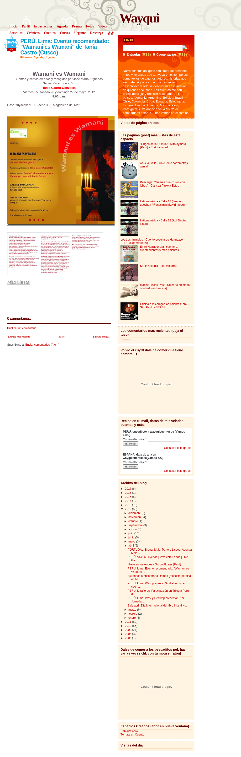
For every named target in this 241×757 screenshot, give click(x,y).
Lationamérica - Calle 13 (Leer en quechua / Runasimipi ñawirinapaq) (162, 203)
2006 (128, 634)
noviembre (135, 517)
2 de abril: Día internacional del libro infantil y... (157, 605)
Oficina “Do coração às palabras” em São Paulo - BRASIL (163, 305)
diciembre (134, 513)
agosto (133, 529)
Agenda (38, 57)
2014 (128, 501)
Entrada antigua (101, 336)
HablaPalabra (129, 731)
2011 (128, 621)
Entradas (133, 54)
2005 (128, 638)
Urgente (50, 57)
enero (132, 617)
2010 (128, 626)
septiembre (135, 525)
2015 (128, 497)
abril (131, 545)
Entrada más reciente (19, 336)
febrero (133, 613)
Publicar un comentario (22, 328)
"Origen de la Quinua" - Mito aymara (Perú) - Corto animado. (163, 145)
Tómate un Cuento (132, 734)
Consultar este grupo (177, 448)
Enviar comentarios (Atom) (42, 344)
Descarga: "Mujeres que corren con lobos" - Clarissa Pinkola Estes (162, 184)
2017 (128, 488)
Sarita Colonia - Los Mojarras (158, 266)
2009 (128, 630)
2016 (128, 492)
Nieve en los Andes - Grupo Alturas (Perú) (154, 564)
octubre (133, 521)
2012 (128, 509)
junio (131, 537)
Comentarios (166, 54)
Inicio (61, 336)
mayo (132, 541)
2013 (128, 505)
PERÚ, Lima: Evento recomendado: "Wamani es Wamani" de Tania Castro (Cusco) (64, 47)
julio (131, 533)
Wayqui (139, 18)
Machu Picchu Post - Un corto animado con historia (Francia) (165, 286)
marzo (132, 609)
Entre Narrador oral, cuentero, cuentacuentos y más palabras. (160, 248)
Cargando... (128, 339)
